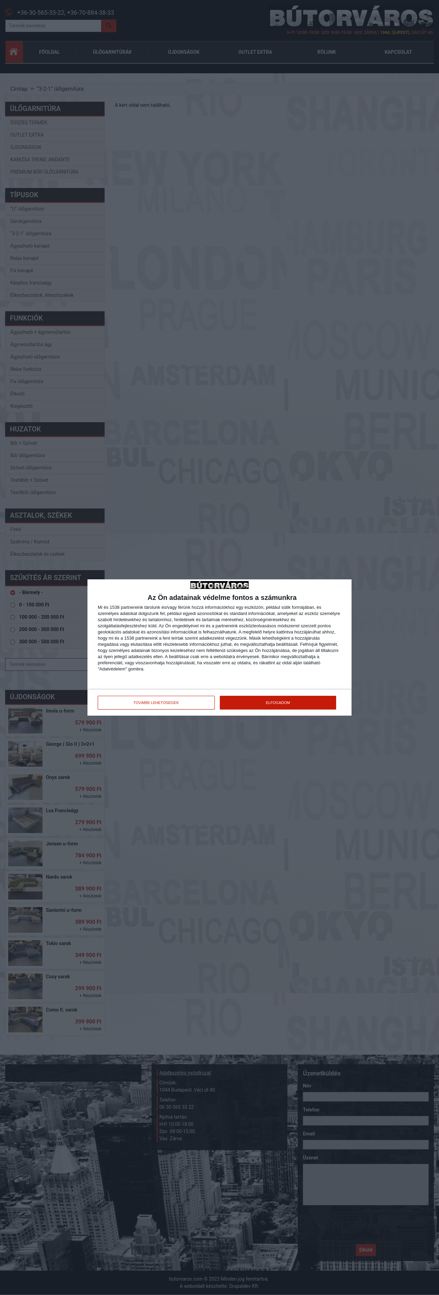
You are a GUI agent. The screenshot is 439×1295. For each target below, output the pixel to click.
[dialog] (219, 647)
